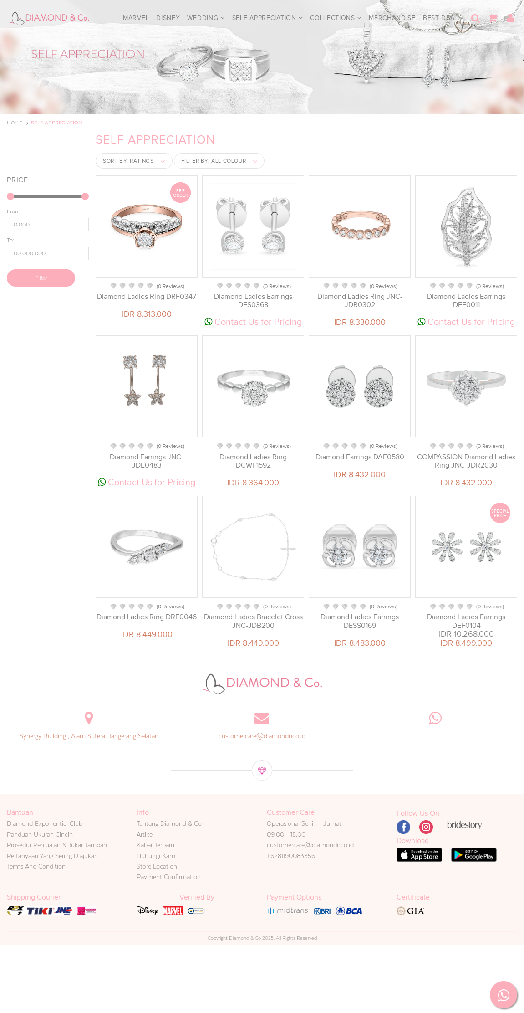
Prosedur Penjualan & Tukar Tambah (57, 844)
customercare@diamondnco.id (262, 736)
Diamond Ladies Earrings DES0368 (253, 301)
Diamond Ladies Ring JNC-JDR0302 (359, 301)
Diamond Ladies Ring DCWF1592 (253, 461)
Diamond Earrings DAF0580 (359, 457)
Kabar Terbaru (155, 844)
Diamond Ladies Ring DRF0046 (147, 617)
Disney (168, 18)
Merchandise (392, 18)
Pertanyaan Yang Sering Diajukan (52, 855)
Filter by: (213, 161)
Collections (335, 18)
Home (14, 123)
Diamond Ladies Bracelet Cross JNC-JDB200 (253, 621)
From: (14, 211)
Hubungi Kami (157, 855)
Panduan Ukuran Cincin (40, 834)
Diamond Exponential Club (44, 823)
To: (10, 240)
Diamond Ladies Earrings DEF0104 (466, 621)
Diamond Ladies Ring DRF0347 (146, 297)
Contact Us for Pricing (253, 322)
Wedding (205, 18)
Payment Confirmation (169, 876)
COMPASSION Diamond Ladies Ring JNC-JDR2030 (466, 461)
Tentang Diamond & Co (169, 823)
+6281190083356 (291, 855)
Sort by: (128, 161)
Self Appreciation (267, 18)
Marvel (136, 18)
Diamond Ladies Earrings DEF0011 (466, 301)
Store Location (157, 866)
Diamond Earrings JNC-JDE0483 (146, 461)
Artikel (145, 834)
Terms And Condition (36, 866)
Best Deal (440, 18)
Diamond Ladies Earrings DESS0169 (360, 621)
